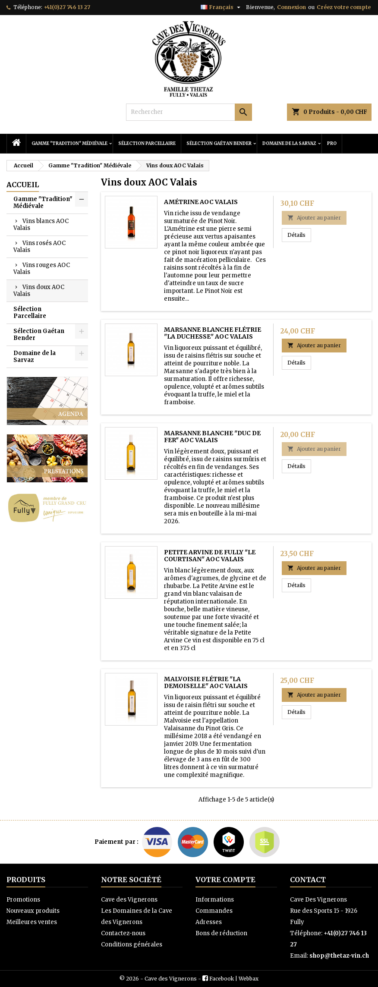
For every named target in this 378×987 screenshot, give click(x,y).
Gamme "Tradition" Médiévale (69, 143)
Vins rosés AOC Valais (39, 246)
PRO (332, 143)
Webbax (248, 978)
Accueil (22, 184)
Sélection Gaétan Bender (219, 143)
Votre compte (225, 879)
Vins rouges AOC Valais (41, 268)
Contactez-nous (123, 933)
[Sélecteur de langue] (222, 7)
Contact (308, 879)
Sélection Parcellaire (147, 143)
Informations (214, 899)
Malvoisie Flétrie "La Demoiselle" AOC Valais (206, 682)
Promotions (23, 899)
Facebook (221, 978)
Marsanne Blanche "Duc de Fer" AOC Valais (212, 436)
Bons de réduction (221, 933)
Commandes (214, 911)
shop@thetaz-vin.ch (339, 955)
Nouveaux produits (33, 911)
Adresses (208, 922)
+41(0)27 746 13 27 (67, 7)
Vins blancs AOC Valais (41, 224)
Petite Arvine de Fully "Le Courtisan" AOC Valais (209, 555)
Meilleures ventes (31, 922)
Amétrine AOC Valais (201, 202)
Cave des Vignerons (129, 899)
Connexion (291, 7)
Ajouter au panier (314, 217)
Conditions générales (131, 944)
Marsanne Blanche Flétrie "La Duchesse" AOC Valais (212, 333)
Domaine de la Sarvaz (289, 143)
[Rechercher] (189, 112)
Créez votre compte (344, 7)
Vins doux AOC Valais (38, 290)
